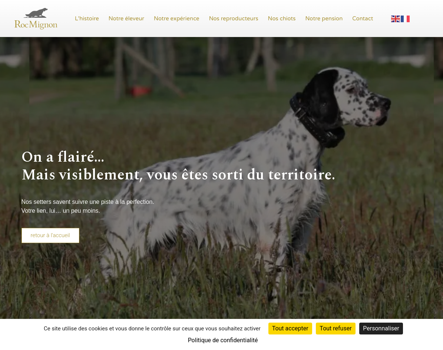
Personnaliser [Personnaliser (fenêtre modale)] (381, 328)
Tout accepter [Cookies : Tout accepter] (290, 328)
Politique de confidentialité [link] (223, 340)
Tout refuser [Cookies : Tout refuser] (335, 328)
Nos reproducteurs (233, 18)
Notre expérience (176, 18)
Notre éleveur (126, 18)
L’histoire (87, 18)
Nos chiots (282, 18)
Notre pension (324, 18)
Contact (362, 18)
